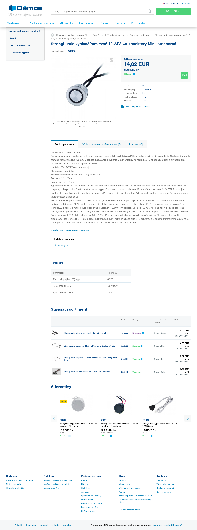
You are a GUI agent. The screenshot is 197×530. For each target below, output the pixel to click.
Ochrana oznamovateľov (129, 509)
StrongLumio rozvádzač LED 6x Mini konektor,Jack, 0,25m (90, 346)
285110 (124, 372)
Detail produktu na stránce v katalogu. (70, 229)
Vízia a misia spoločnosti (130, 488)
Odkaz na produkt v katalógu (138, 106)
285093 (124, 346)
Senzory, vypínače (22, 52)
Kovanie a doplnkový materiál (24, 31)
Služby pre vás (88, 511)
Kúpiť (184, 75)
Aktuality (19, 525)
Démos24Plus (173, 11)
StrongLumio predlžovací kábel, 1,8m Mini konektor (87, 372)
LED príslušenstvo (20, 45)
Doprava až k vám (89, 507)
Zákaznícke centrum (165, 484)
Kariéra (122, 492)
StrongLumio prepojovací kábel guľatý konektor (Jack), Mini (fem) (90, 359)
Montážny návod (62, 245)
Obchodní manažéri (165, 488)
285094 (124, 333)
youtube (67, 525)
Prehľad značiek (126, 505)
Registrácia (186, 3)
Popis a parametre (64, 144)
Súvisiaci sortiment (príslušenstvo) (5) (101, 144)
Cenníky (84, 480)
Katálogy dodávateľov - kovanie (58, 480)
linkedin (55, 525)
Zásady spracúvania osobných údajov (136, 495)
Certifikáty (85, 488)
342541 (124, 359)
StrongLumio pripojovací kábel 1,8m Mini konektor (86, 333)
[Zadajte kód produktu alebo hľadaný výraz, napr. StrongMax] (102, 11)
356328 (124, 385)
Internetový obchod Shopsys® (167, 525)
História (122, 480)
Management (124, 484)
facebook (43, 525)
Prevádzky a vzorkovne (91, 503)
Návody (84, 484)
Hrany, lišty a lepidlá (15, 488)
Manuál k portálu (51, 488)
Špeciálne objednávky (91, 495)
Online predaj (87, 499)
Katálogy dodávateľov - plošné (57, 484)
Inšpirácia (31, 525)
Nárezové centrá (163, 492)
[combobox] (170, 3)
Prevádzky (161, 480)
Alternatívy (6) (136, 144)
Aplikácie (85, 492)
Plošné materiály (13, 484)
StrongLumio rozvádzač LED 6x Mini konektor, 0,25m (87, 384)
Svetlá (12, 38)
